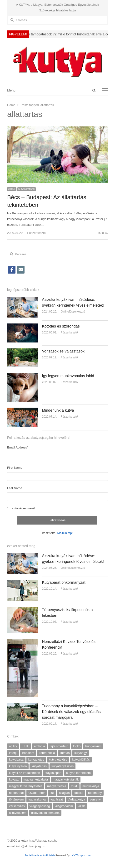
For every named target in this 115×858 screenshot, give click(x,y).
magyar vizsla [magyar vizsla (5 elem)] (56, 786)
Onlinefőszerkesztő (73, 311)
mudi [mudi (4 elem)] (74, 786)
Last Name (14, 488)
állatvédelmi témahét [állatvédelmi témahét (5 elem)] (45, 813)
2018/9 (11, 189)
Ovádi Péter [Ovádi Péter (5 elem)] (36, 793)
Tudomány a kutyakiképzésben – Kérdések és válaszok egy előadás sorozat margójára (71, 711)
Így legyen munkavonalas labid (68, 376)
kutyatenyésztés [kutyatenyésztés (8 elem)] (62, 766)
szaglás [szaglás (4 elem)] (64, 793)
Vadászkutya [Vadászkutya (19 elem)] (76, 799)
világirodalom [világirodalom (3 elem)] (64, 806)
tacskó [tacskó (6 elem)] (78, 793)
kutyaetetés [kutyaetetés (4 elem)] (36, 759)
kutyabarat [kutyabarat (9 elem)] (16, 759)
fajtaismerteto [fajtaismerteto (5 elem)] (59, 746)
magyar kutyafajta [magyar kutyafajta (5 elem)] (36, 779)
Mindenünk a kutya (58, 410)
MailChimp (64, 533)
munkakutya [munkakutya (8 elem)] (90, 786)
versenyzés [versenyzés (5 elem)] (17, 806)
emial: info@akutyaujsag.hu (26, 846)
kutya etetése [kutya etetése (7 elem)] (58, 759)
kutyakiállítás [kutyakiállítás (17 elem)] (81, 759)
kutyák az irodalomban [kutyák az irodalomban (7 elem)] (24, 773)
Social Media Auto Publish (40, 855)
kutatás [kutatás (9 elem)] (65, 753)
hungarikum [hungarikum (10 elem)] (93, 746)
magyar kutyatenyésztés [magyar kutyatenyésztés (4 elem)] (25, 786)
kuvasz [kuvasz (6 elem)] (14, 779)
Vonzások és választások (63, 351)
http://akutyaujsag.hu (43, 840)
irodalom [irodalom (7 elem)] (28, 753)
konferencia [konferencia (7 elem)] (47, 753)
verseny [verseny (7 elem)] (95, 799)
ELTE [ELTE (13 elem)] (25, 746)
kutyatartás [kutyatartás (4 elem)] (39, 766)
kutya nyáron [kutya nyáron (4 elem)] (18, 766)
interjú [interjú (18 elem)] (13, 753)
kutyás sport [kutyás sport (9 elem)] (53, 773)
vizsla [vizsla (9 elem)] (81, 806)
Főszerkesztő (36, 233)
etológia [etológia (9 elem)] (39, 746)
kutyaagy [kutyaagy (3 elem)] (80, 753)
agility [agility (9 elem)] (13, 746)
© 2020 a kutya (18, 840)
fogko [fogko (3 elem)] (76, 746)
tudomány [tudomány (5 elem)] (95, 793)
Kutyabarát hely (26, 189)
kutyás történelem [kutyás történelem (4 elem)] (78, 773)
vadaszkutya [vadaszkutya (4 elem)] (36, 799)
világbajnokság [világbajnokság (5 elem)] (40, 806)
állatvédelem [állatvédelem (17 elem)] (17, 813)
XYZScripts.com (81, 855)
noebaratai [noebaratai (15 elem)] (16, 793)
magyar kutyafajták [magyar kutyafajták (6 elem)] (66, 779)
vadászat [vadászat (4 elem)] (56, 799)
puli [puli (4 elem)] (52, 793)
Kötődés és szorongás (61, 326)
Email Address (17, 447)
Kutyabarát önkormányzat (63, 582)
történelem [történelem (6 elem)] (16, 799)
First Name (14, 467)
